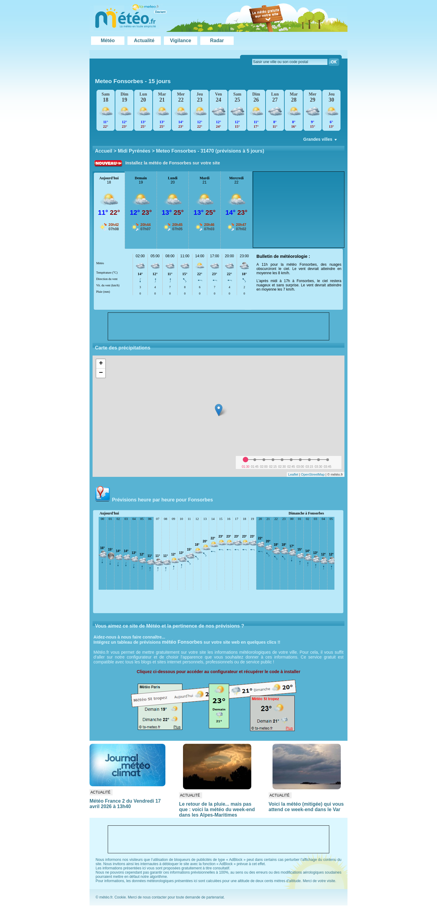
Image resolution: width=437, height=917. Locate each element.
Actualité (144, 40)
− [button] (101, 373)
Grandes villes (320, 141)
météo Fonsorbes (182, 642)
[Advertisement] (298, 210)
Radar (217, 40)
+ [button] (101, 363)
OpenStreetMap (313, 474)
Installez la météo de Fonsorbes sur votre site (172, 162)
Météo (108, 40)
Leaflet (293, 474)
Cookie (120, 897)
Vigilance (180, 40)
